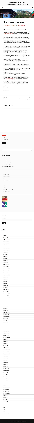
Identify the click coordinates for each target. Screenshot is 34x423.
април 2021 (6, 343)
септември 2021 (7, 337)
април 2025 (6, 260)
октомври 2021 (6, 335)
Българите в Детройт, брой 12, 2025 (8, 166)
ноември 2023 (6, 295)
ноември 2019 (6, 366)
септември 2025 (7, 250)
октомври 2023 (6, 297)
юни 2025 (6, 256)
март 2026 (6, 237)
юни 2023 (6, 306)
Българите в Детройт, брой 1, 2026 (8, 164)
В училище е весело (6, 180)
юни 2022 (6, 322)
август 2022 (6, 318)
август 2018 (6, 395)
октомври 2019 (6, 368)
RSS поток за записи (7, 409)
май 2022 (5, 324)
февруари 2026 (6, 239)
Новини (4, 182)
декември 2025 (6, 243)
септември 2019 (7, 370)
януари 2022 (6, 331)
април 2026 (6, 235)
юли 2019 (6, 374)
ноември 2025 (6, 245)
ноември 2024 (6, 270)
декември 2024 (6, 268)
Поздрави (4, 187)
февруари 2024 (6, 289)
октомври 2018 (6, 391)
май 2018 (5, 399)
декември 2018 (6, 387)
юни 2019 (6, 376)
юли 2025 (6, 254)
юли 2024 (6, 279)
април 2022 (6, 326)
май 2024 (5, 283)
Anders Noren (24, 421)
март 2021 (6, 345)
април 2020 (6, 362)
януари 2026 (6, 241)
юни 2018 (6, 397)
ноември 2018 (6, 389)
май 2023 (5, 308)
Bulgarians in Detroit (17, 2)
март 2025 (6, 262)
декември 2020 (6, 349)
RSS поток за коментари (8, 411)
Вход (5, 407)
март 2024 (6, 287)
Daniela (13, 25)
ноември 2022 (6, 314)
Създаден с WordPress (10, 421)
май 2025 (5, 258)
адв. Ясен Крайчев (6, 174)
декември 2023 (6, 293)
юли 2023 (6, 304)
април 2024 (6, 285)
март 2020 (6, 364)
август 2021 (6, 339)
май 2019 (5, 378)
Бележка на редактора (21, 25)
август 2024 (6, 277)
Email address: (4, 137)
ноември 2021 (6, 333)
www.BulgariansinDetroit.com (10, 78)
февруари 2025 (6, 264)
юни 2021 (6, 341)
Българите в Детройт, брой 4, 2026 (8, 157)
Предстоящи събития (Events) (8, 189)
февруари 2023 (6, 312)
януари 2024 (6, 291)
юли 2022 (6, 320)
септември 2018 (7, 393)
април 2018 (6, 401)
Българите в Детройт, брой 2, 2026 (8, 162)
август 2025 (6, 252)
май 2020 (5, 360)
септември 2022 (7, 316)
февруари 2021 (6, 347)
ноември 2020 (6, 351)
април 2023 (6, 310)
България (4, 178)
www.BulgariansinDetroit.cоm (8, 33)
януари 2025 (6, 266)
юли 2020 (6, 358)
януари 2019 (6, 385)
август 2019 (6, 372)
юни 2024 (6, 281)
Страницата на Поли (6, 191)
